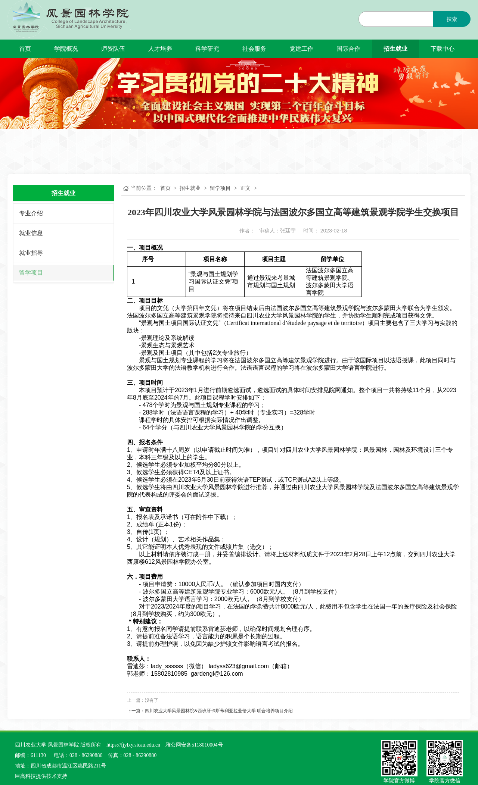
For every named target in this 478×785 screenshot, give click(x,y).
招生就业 (395, 49)
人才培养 (160, 49)
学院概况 (66, 49)
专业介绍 (31, 213)
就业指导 (31, 253)
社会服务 (254, 49)
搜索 (452, 19)
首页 (25, 49)
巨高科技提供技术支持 (41, 776)
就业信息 (31, 233)
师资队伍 (113, 49)
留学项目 (31, 272)
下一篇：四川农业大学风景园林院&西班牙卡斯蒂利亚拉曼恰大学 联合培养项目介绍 (210, 710)
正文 (245, 188)
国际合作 (348, 49)
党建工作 (301, 49)
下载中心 (442, 49)
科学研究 (207, 49)
